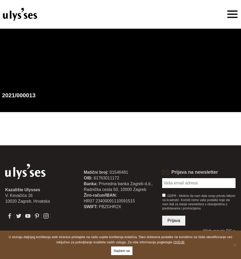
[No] (234, 245)
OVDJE (179, 242)
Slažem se (122, 251)
